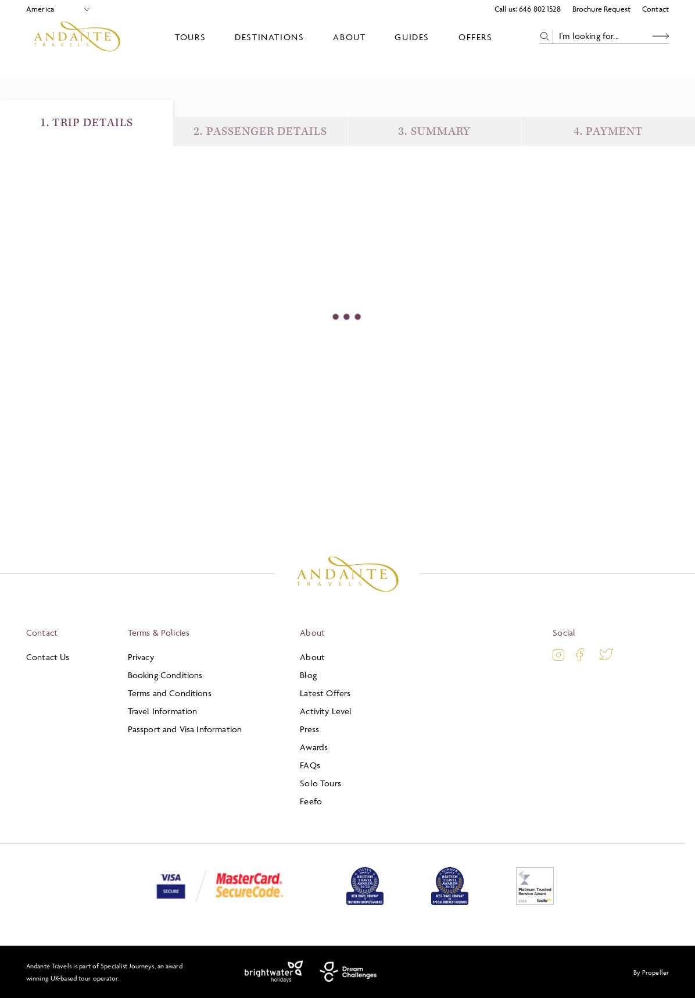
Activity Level (326, 711)
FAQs (310, 765)
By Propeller (651, 972)
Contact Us (48, 656)
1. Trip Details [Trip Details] (87, 123)
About (349, 36)
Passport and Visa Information (185, 729)
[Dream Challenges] (348, 971)
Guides (412, 36)
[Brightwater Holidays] (274, 971)
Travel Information (163, 711)
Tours (190, 36)
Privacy (141, 656)
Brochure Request (601, 8)
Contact (655, 8)
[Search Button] (661, 36)
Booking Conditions (165, 674)
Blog (308, 674)
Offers (475, 36)
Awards (314, 747)
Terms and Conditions (170, 692)
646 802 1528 (540, 8)
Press (309, 729)
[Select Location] (53, 9)
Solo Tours (320, 783)
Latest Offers (325, 692)
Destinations (269, 36)
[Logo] (77, 36)
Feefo (311, 801)
